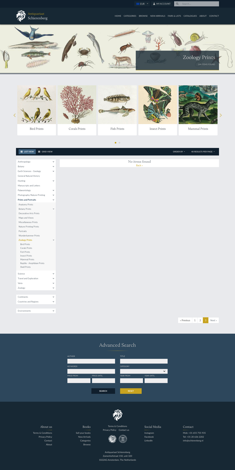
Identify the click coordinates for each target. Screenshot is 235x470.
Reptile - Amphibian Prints (32, 263)
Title (122, 356)
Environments (24, 310)
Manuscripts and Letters (29, 185)
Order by (178, 151)
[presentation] (14, 115)
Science (21, 273)
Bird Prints (25, 244)
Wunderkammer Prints (29, 235)
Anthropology (24, 161)
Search (103, 391)
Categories (130, 15)
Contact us (124, 430)
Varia (20, 283)
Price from (72, 375)
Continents (23, 296)
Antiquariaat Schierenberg (117, 452)
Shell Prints (25, 266)
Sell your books (83, 433)
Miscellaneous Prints (28, 222)
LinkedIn (148, 440)
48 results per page (202, 151)
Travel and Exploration (28, 278)
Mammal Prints (27, 259)
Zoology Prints (25, 240)
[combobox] (142, 3)
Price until (97, 375)
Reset (131, 391)
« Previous (185, 320)
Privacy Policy (45, 436)
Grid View (45, 151)
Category (124, 366)
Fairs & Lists (174, 15)
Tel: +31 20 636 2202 (193, 436)
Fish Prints (25, 251)
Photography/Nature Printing (31, 195)
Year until (150, 375)
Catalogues (190, 15)
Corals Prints (26, 248)
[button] (116, 142)
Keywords (72, 366)
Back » (139, 165)
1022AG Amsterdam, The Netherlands (117, 459)
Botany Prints (25, 208)
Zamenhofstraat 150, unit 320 (117, 456)
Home (118, 15)
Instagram (149, 433)
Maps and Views (26, 217)
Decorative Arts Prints (29, 213)
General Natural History (29, 175)
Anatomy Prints (26, 204)
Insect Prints (26, 255)
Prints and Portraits (27, 199)
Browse (143, 15)
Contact (214, 15)
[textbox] (142, 3)
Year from (125, 375)
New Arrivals (157, 15)
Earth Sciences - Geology (29, 171)
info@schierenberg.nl (193, 440)
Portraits (23, 231)
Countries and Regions (28, 301)
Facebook (149, 436)
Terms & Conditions (42, 433)
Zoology (21, 287)
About (203, 15)
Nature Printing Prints (29, 226)
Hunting (21, 180)
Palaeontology (24, 190)
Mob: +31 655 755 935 (194, 433)
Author (71, 356)
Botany (21, 166)
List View (27, 151)
